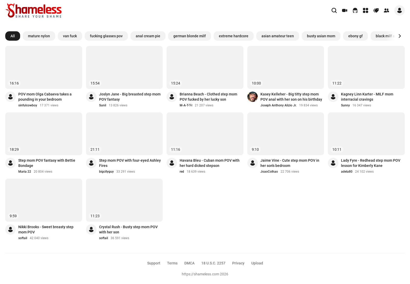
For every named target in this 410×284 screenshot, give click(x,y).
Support (153, 263)
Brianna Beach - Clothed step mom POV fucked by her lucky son (208, 96)
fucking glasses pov (106, 36)
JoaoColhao (269, 171)
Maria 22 (24, 171)
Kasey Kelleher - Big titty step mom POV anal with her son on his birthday (291, 96)
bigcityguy (106, 171)
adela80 (346, 171)
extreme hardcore (233, 36)
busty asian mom (321, 36)
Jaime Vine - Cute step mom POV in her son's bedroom (289, 163)
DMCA (189, 263)
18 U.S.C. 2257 (213, 263)
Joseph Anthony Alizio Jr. (278, 105)
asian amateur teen (277, 36)
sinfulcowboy (27, 105)
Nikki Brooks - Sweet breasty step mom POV (45, 229)
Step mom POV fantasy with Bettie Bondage (46, 163)
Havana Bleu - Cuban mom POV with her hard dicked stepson (210, 163)
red (182, 171)
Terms (172, 263)
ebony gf (355, 36)
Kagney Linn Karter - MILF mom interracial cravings (367, 96)
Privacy (238, 263)
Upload (257, 263)
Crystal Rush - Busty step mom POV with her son (128, 229)
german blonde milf (189, 36)
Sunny (345, 105)
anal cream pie (148, 36)
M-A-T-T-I (186, 105)
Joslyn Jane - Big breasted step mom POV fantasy (130, 96)
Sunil (102, 105)
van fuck (70, 36)
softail (22, 238)
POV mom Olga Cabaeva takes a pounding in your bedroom (45, 96)
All (12, 36)
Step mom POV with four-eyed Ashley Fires (130, 163)
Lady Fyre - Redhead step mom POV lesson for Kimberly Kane (370, 163)
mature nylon (39, 36)
